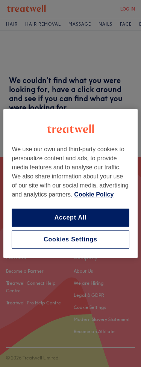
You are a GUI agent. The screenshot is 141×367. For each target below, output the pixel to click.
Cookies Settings (70, 239)
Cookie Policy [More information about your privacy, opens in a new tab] (94, 194)
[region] (70, 183)
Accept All (71, 217)
